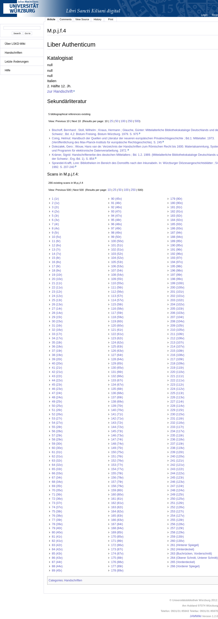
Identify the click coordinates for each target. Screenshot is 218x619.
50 (116, 121)
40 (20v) (57, 363)
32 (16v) (57, 329)
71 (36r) (57, 494)
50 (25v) (57, 405)
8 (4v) (55, 228)
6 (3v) (55, 220)
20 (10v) (57, 279)
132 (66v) (117, 376)
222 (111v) (177, 380)
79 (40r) (57, 528)
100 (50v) (117, 241)
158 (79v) (117, 486)
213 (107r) (177, 342)
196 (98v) (176, 270)
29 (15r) (57, 317)
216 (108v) (177, 355)
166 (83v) (117, 520)
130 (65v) (117, 367)
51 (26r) (57, 410)
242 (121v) (177, 465)
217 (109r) (177, 359)
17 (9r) (56, 266)
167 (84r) (117, 524)
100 (123, 121)
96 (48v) (116, 224)
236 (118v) (177, 439)
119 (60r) (117, 321)
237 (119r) (177, 443)
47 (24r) (57, 393)
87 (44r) (57, 562)
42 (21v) (57, 372)
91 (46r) (116, 203)
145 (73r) (117, 431)
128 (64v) (117, 359)
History (97, 19)
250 (130, 121)
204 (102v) (177, 304)
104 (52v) (117, 258)
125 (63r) (117, 346)
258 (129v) (177, 532)
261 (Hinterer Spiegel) (184, 545)
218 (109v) (177, 363)
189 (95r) (176, 241)
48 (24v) (57, 397)
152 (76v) (117, 460)
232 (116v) (177, 422)
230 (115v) (177, 414)
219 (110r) (177, 367)
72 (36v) (57, 498)
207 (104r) (177, 317)
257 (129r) (177, 528)
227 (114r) (177, 401)
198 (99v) (176, 279)
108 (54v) (117, 274)
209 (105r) (177, 325)
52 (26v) (57, 414)
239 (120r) (177, 452)
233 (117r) (177, 427)
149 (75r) (117, 448)
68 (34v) (57, 481)
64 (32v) (57, 465)
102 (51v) (117, 249)
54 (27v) (57, 422)
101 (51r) (117, 245)
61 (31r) (57, 452)
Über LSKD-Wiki (15, 43)
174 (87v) (117, 553)
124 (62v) (117, 342)
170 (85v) (117, 536)
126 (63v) (117, 350)
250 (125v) (177, 498)
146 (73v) (117, 435)
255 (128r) (177, 520)
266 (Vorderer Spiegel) (185, 566)
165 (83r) (117, 515)
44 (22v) (57, 380)
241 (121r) (177, 460)
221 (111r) (177, 376)
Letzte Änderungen (17, 61)
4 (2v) (55, 211)
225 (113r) (177, 393)
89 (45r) (57, 570)
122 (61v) (117, 334)
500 (136, 121)
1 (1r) (55, 198)
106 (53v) (117, 266)
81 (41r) (57, 536)
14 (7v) (56, 254)
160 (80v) (117, 494)
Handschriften (13, 52)
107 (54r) (117, 270)
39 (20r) (57, 359)
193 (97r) (176, 258)
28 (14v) (57, 313)
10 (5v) (56, 237)
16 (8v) (56, 262)
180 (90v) (176, 203)
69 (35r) (57, 486)
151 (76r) (117, 456)
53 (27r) (57, 418)
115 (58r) (117, 304)
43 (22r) (57, 376)
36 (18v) (57, 346)
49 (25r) (57, 401)
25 (111, 121)
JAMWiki (195, 616)
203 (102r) (177, 300)
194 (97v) (176, 262)
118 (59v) (117, 317)
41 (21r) (57, 367)
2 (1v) (55, 203)
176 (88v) (117, 562)
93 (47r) (116, 211)
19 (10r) (57, 274)
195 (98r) (176, 266)
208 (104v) (177, 321)
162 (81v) (117, 503)
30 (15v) (57, 321)
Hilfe (7, 70)
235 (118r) (177, 435)
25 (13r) (57, 300)
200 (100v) (177, 287)
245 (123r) (177, 477)
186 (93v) (176, 228)
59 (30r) (57, 443)
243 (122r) (177, 469)
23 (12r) (57, 291)
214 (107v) (177, 346)
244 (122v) (177, 473)
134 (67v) (117, 384)
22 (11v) (57, 287)
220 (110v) (177, 372)
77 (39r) (57, 520)
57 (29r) (57, 435)
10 (109, 190)
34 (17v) (57, 338)
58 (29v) (57, 439)
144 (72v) (117, 427)
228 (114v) (177, 405)
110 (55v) (117, 283)
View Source (82, 19)
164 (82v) (117, 511)
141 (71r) (117, 414)
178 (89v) (117, 570)
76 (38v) (57, 515)
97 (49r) (116, 228)
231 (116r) (177, 418)
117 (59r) (117, 313)
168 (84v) (117, 528)
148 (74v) (117, 443)
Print (110, 19)
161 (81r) (117, 498)
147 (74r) (117, 439)
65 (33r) (57, 469)
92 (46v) (116, 207)
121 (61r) (117, 329)
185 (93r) (176, 224)
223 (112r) (177, 384)
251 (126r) (177, 503)
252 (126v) (177, 507)
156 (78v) (117, 477)
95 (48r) (116, 220)
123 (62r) (117, 338)
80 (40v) (57, 532)
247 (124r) (177, 486)
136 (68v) (117, 393)
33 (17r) (57, 334)
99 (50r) (116, 237)
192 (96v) (176, 254)
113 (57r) (117, 296)
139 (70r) (117, 405)
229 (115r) (177, 410)
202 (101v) (177, 296)
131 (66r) (117, 372)
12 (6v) (56, 245)
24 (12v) (57, 296)
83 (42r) (57, 545)
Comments (66, 19)
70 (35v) (57, 490)
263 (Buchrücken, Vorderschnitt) (191, 553)
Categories (56, 580)
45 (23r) (57, 384)
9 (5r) (55, 232)
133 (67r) (117, 380)
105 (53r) (117, 262)
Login (204, 14)
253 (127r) (177, 511)
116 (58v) (117, 308)
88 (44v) (57, 566)
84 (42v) (57, 549)
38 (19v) (57, 355)
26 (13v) (57, 304)
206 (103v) (177, 313)
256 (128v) (177, 524)
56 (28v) (57, 431)
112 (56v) (117, 291)
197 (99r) (176, 274)
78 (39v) (57, 524)
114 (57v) (117, 300)
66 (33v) (57, 473)
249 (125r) (177, 494)
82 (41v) (57, 541)
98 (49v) (116, 232)
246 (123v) (177, 481)
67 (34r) (57, 477)
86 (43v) (57, 557)
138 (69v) (117, 401)
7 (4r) (55, 224)
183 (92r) (176, 215)
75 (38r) (57, 511)
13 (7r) (56, 249)
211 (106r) (177, 334)
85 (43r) (57, 553)
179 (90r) (176, 198)
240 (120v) (177, 456)
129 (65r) (117, 363)
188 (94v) (176, 237)
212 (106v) (177, 338)
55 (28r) (57, 427)
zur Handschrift (60, 91)
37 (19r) (57, 350)
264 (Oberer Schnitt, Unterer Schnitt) (194, 557)
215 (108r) (177, 350)
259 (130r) (177, 536)
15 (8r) (56, 258)
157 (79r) (117, 481)
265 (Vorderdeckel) (182, 562)
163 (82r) (117, 507)
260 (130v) (177, 541)
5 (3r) (55, 215)
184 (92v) (176, 220)
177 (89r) (117, 566)
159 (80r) (117, 490)
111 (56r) (117, 287)
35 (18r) (57, 342)
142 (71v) (117, 418)
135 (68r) (117, 389)
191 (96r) (176, 249)
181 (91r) (176, 207)
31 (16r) (57, 325)
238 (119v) (177, 448)
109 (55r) (117, 279)
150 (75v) (117, 452)
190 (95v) (176, 245)
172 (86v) (117, 545)
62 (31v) (57, 456)
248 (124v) (177, 490)
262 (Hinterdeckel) (182, 549)
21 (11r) (57, 283)
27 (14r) (57, 308)
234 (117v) (177, 431)
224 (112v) (177, 389)
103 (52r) (117, 254)
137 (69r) (117, 397)
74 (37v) (57, 507)
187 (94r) (176, 232)
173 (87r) (117, 549)
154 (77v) (117, 469)
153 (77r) (117, 465)
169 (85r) (117, 532)
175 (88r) (117, 557)
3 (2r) (55, 207)
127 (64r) (117, 355)
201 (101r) (177, 291)
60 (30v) (57, 448)
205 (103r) (177, 308)
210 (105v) (177, 329)
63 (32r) (57, 460)
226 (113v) (177, 397)
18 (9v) (56, 270)
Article (51, 19)
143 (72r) (117, 422)
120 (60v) (117, 325)
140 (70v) (117, 410)
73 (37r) (57, 503)
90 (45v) (116, 198)
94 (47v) (116, 215)
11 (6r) (56, 241)
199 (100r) (177, 283)
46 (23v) (57, 389)
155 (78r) (117, 473)
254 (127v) (177, 515)
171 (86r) (117, 541)
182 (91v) (176, 211)
